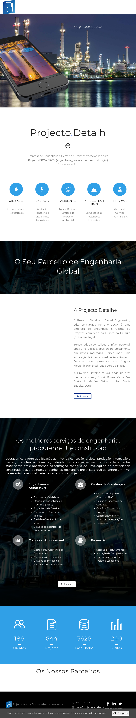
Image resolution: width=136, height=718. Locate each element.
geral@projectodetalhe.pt (90, 707)
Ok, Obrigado (120, 713)
